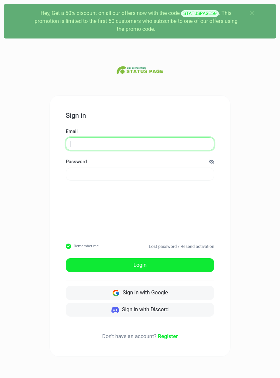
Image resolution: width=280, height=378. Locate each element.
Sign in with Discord (139, 309)
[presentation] (164, 201)
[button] (211, 162)
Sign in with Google (140, 293)
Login (140, 265)
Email (72, 131)
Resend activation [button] (197, 246)
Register (168, 336)
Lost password (163, 246)
